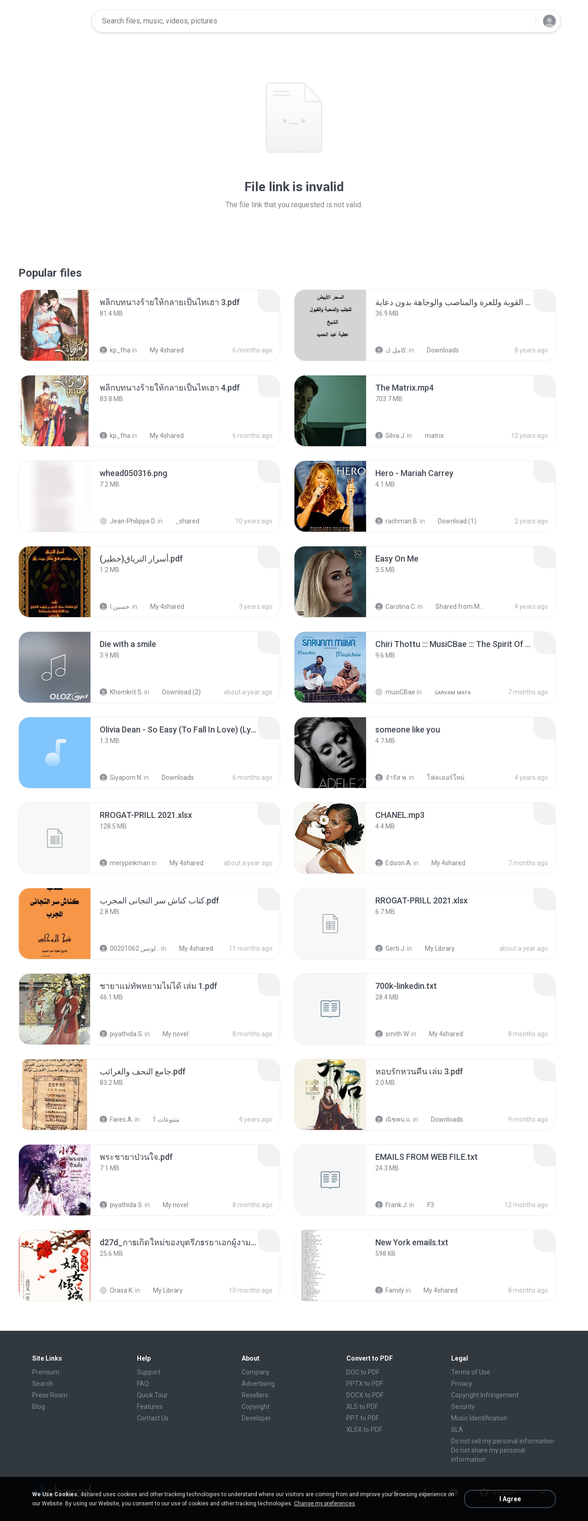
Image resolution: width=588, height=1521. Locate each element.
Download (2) (176, 692)
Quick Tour (152, 1395)
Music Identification (479, 1418)
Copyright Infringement (485, 1395)
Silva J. (390, 435)
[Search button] (523, 21)
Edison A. (393, 863)
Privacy (461, 1383)
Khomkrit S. (121, 692)
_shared (182, 521)
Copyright (256, 1406)
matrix (429, 435)
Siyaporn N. (121, 777)
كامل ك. (391, 350)
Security (463, 1406)
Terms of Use (470, 1372)
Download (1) (452, 521)
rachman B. (396, 521)
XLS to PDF (362, 1406)
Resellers (255, 1395)
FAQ (143, 1383)
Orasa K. (117, 1290)
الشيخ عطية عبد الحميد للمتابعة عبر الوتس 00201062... (130, 948)
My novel (170, 1034)
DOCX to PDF (365, 1395)
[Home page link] (55, 21)
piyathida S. (121, 1034)
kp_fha (115, 350)
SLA (457, 1429)
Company (256, 1372)
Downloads (438, 350)
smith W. (392, 1034)
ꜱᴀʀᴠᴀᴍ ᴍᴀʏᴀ (447, 692)
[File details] (54, 325)
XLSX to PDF (364, 1429)
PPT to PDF (362, 1418)
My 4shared (162, 350)
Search (42, 1383)
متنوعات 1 (161, 1119)
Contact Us (153, 1418)
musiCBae (395, 692)
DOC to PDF (362, 1372)
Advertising (258, 1383)
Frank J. (391, 1205)
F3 (425, 1205)
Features (150, 1406)
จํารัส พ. (391, 777)
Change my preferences (324, 1503)
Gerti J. (390, 948)
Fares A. (116, 1119)
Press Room (50, 1395)
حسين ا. (115, 606)
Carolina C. (395, 606)
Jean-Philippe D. (128, 521)
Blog (38, 1406)
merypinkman (125, 863)
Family (389, 1290)
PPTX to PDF (364, 1383)
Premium (45, 1372)
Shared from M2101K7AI (455, 606)
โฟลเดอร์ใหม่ (440, 777)
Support (148, 1372)
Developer (256, 1418)
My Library (435, 948)
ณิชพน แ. (393, 1119)
